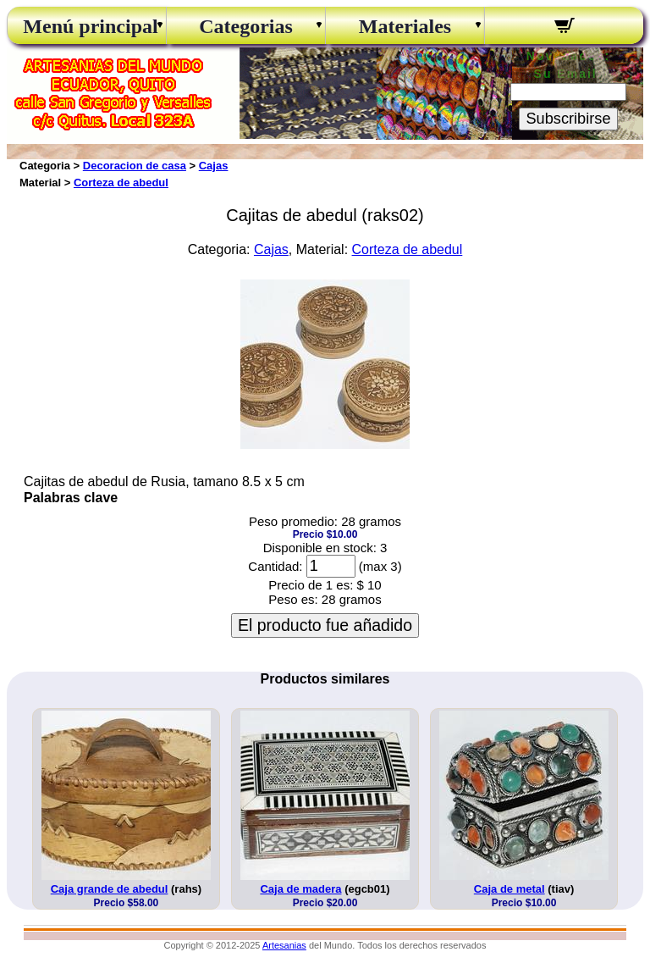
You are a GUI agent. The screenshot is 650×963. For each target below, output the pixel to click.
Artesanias (284, 945)
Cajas (214, 165)
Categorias (246, 26)
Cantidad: (275, 566)
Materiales (405, 26)
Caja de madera (300, 889)
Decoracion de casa (134, 165)
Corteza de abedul (121, 182)
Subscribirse (568, 118)
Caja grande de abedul (109, 889)
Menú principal (86, 26)
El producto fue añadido (325, 625)
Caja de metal (509, 889)
